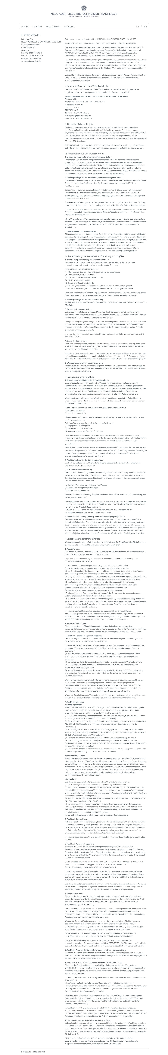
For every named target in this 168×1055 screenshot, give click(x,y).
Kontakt (69, 26)
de (137, 26)
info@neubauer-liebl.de (31, 58)
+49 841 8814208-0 (33, 53)
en (145, 26)
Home (24, 26)
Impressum (26, 1052)
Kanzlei (37, 26)
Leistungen (53, 26)
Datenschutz (39, 1052)
